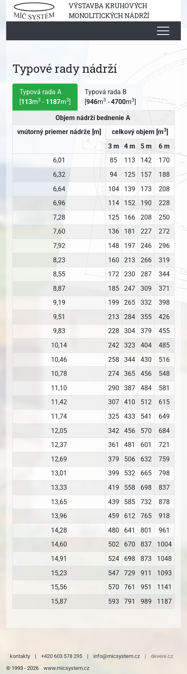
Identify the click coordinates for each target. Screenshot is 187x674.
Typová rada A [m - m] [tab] (45, 97)
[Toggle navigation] (163, 30)
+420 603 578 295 (61, 656)
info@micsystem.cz (116, 656)
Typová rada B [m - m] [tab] (110, 97)
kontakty (20, 656)
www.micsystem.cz (66, 668)
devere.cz (162, 656)
